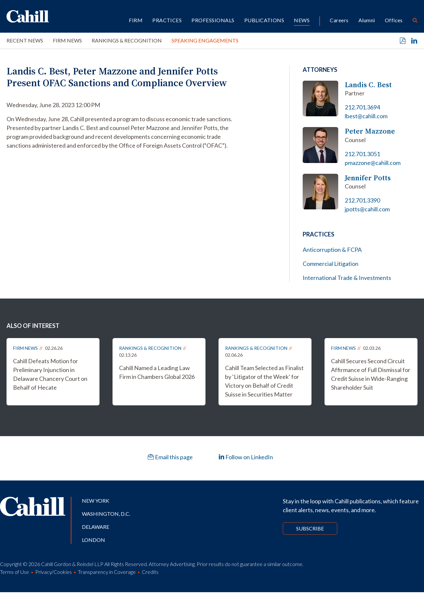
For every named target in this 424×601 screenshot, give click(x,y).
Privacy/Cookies (53, 572)
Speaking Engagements (205, 40)
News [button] (302, 20)
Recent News (25, 40)
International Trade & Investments (347, 277)
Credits (150, 572)
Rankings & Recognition (127, 40)
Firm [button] (136, 20)
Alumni (366, 20)
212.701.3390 (362, 200)
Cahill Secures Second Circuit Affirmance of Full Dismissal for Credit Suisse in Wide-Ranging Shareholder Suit (370, 374)
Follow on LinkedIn (246, 457)
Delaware (95, 527)
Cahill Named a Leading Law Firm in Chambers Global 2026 (157, 372)
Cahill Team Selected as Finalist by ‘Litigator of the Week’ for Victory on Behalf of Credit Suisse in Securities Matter (264, 381)
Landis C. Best (368, 85)
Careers (339, 20)
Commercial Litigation (330, 263)
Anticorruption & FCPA (332, 249)
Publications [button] (264, 20)
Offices (394, 20)
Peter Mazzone (370, 131)
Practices (167, 20)
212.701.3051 (362, 153)
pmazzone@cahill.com (373, 162)
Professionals (212, 20)
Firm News (67, 40)
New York (95, 500)
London (93, 540)
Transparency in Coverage (107, 572)
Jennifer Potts (368, 178)
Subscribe (310, 528)
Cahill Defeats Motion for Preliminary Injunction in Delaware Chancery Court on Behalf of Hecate (50, 374)
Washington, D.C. (106, 514)
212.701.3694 (362, 107)
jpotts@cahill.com (367, 209)
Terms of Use (14, 572)
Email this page (170, 457)
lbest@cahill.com (366, 116)
